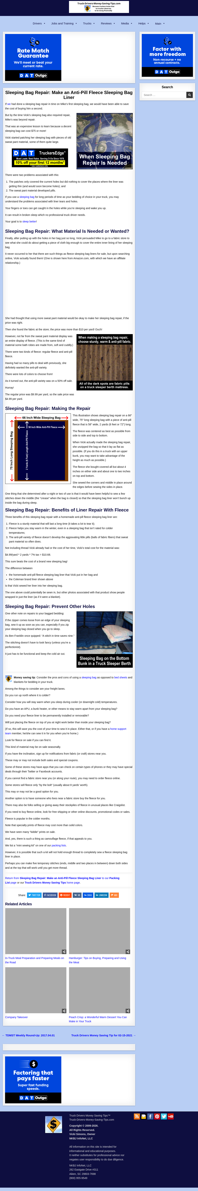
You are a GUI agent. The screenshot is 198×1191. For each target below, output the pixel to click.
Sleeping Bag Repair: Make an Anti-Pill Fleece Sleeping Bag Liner (69, 95)
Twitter (34, 895)
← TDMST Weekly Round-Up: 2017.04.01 (28, 1035)
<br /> (16, 290)
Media (127, 23)
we (9, 103)
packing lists (59, 845)
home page (52, 882)
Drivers (39, 23)
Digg (88, 895)
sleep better (29, 221)
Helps (143, 23)
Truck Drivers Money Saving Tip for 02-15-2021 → (103, 1035)
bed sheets (120, 677)
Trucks (89, 23)
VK (77, 895)
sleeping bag (27, 196)
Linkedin (101, 895)
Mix (114, 895)
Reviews (108, 23)
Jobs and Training (64, 23)
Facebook (50, 895)
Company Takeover (16, 1017)
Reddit (65, 895)
